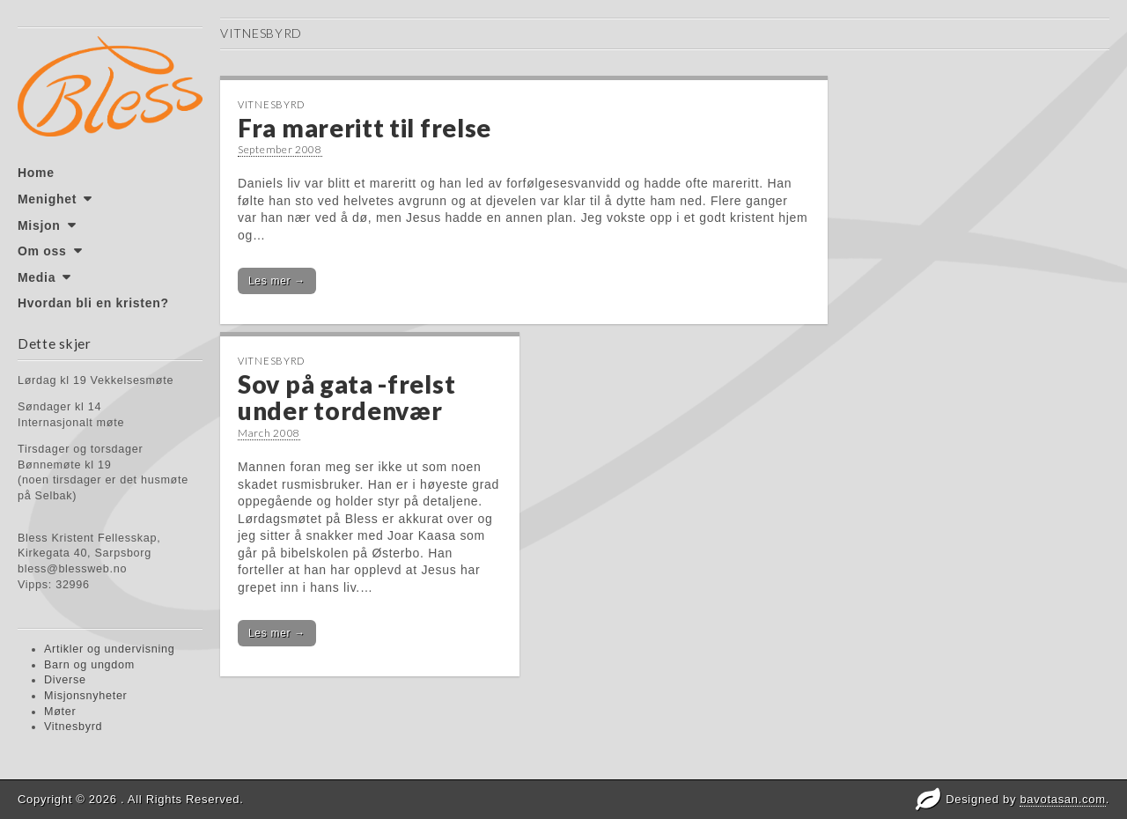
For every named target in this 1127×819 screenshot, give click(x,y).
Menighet (47, 199)
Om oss (42, 251)
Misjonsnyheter (86, 696)
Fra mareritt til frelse (364, 128)
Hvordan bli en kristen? (93, 303)
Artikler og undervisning (109, 649)
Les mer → (277, 281)
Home (36, 173)
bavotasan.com (1062, 799)
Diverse (65, 680)
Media (36, 277)
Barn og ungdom (89, 665)
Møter (60, 711)
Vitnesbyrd (73, 726)
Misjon (39, 225)
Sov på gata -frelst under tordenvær (346, 397)
